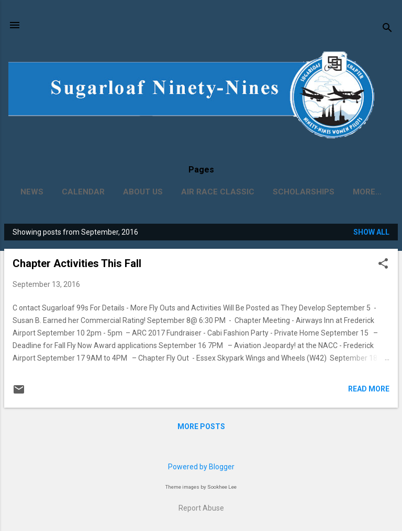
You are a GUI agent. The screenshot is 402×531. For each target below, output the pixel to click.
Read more (368, 389)
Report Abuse (201, 508)
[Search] (387, 28)
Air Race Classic (217, 192)
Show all (371, 232)
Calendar (83, 192)
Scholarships (303, 192)
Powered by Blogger (201, 467)
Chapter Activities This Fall (77, 263)
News (31, 192)
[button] (383, 264)
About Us (143, 192)
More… (367, 192)
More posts (201, 426)
